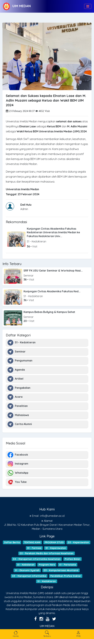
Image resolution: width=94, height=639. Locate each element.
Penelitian (18, 406)
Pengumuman (20, 361)
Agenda (16, 370)
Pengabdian (19, 388)
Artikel (15, 379)
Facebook (18, 455)
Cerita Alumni (20, 424)
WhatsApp (18, 473)
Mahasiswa (18, 415)
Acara (15, 397)
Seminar (17, 352)
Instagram (18, 464)
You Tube (17, 482)
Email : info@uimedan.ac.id (47, 515)
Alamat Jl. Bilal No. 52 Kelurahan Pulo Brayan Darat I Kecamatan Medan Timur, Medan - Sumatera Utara (47, 524)
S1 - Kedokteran (22, 343)
